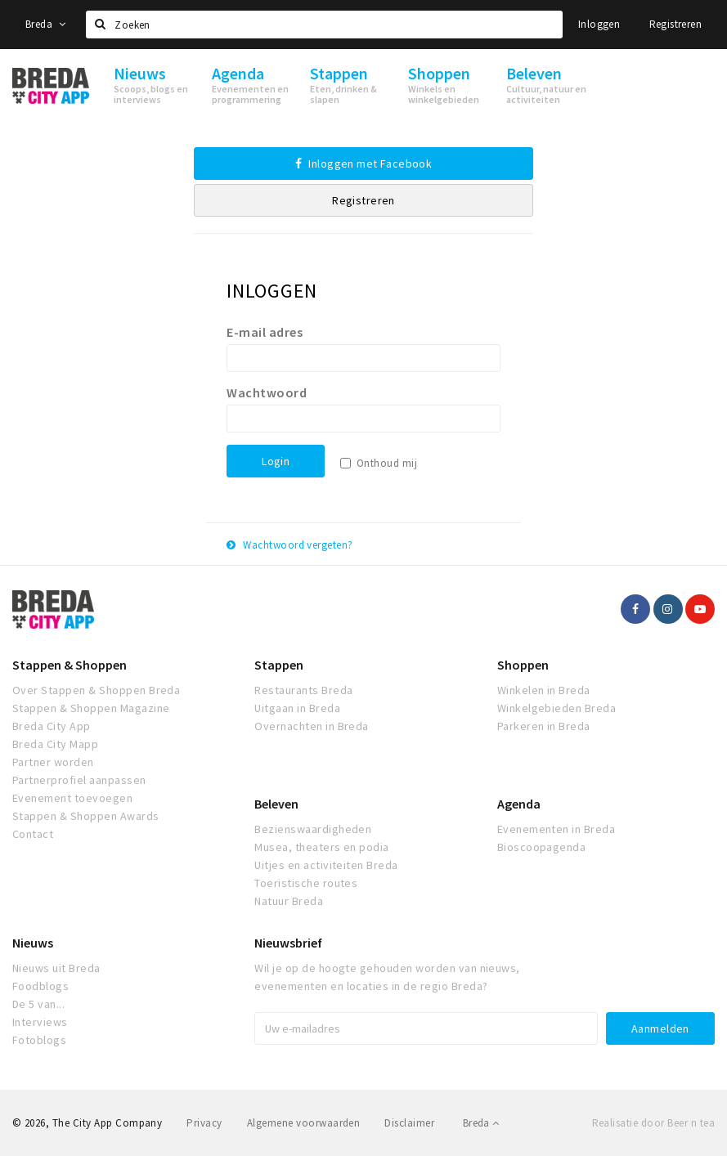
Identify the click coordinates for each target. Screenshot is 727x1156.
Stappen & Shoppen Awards (85, 816)
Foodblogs (40, 986)
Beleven (276, 803)
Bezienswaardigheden (312, 829)
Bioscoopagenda (541, 847)
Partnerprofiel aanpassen (79, 780)
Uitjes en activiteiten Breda (325, 865)
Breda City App (51, 726)
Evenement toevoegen (72, 798)
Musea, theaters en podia (321, 847)
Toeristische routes (305, 883)
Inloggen (599, 24)
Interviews (40, 1022)
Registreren (675, 24)
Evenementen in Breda (556, 829)
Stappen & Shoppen (69, 664)
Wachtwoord (267, 392)
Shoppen (523, 664)
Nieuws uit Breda (56, 968)
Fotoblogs (39, 1040)
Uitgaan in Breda (297, 708)
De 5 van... (38, 1004)
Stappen (278, 664)
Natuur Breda (288, 901)
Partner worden (53, 762)
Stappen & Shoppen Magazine (90, 708)
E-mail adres (265, 332)
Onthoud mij (387, 463)
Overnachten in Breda (311, 726)
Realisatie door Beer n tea (653, 1123)
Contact (32, 834)
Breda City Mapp (55, 744)
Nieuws (32, 942)
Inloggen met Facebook (364, 163)
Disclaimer (409, 1123)
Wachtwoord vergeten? (290, 545)
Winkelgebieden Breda (557, 708)
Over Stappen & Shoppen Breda (96, 690)
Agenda (519, 803)
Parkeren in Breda (543, 726)
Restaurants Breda (303, 690)
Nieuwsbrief (288, 942)
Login (275, 461)
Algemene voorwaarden (304, 1123)
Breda (45, 24)
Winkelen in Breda (543, 690)
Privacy (204, 1123)
